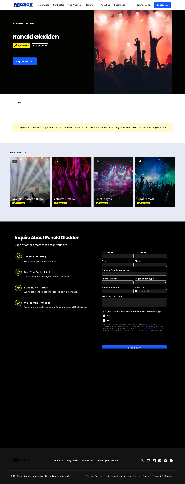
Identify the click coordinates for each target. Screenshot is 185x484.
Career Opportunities (107, 460)
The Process (74, 4)
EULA (106, 476)
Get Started (87, 460)
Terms (89, 476)
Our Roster (58, 4)
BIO (19, 102)
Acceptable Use (132, 476)
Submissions (143, 4)
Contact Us (162, 4)
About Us (105, 4)
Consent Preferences (163, 476)
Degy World (72, 460)
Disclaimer (116, 476)
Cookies (146, 476)
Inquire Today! (25, 61)
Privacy (98, 476)
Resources (119, 4)
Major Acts (43, 4)
